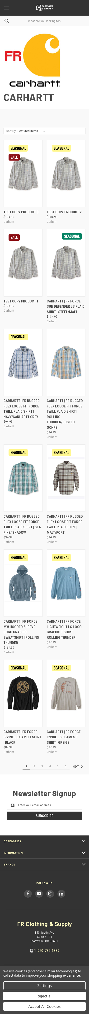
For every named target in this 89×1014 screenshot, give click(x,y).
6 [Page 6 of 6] (65, 766)
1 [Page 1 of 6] (26, 766)
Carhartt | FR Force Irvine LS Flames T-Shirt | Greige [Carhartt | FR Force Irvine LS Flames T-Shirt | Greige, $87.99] (64, 737)
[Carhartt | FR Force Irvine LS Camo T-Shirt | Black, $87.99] (23, 693)
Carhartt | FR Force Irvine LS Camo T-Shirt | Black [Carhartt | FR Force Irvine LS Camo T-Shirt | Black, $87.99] (22, 737)
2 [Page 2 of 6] (34, 766)
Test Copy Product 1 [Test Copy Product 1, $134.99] (21, 301)
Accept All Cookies (44, 1006)
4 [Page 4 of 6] (50, 766)
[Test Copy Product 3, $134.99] (23, 173)
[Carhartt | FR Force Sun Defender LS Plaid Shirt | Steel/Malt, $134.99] (66, 263)
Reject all (44, 996)
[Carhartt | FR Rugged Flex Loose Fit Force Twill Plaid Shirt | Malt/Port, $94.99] (66, 478)
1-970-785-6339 (46, 950)
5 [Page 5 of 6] (58, 766)
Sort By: (11, 131)
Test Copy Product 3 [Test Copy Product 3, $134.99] (21, 212)
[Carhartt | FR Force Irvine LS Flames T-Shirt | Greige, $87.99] (66, 693)
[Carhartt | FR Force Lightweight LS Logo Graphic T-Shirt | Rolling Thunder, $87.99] (66, 583)
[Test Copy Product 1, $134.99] (23, 263)
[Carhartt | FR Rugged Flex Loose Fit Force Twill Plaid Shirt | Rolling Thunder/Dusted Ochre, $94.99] (66, 362)
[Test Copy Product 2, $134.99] (66, 173)
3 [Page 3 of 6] (42, 766)
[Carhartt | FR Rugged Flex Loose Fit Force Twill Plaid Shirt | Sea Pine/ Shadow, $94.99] (23, 478)
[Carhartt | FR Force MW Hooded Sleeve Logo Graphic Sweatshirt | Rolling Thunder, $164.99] (23, 583)
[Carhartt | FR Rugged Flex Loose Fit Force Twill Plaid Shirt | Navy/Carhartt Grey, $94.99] (23, 362)
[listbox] (32, 131)
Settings (44, 985)
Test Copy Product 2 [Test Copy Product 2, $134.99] (64, 212)
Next (77, 766)
